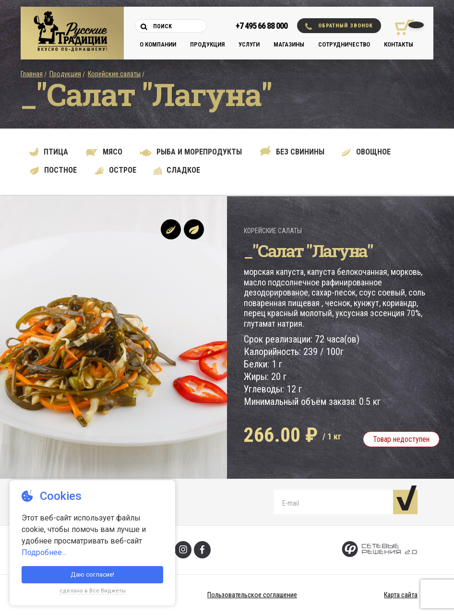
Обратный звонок (339, 26)
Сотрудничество (344, 44)
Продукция (207, 44)
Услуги (249, 44)
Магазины (289, 44)
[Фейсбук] (202, 549)
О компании (158, 44)
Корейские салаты (114, 74)
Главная (32, 74)
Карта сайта (401, 595)
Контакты (398, 44)
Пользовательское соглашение (252, 595)
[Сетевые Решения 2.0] (379, 550)
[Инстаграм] (183, 549)
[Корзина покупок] (401, 27)
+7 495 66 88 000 (261, 26)
